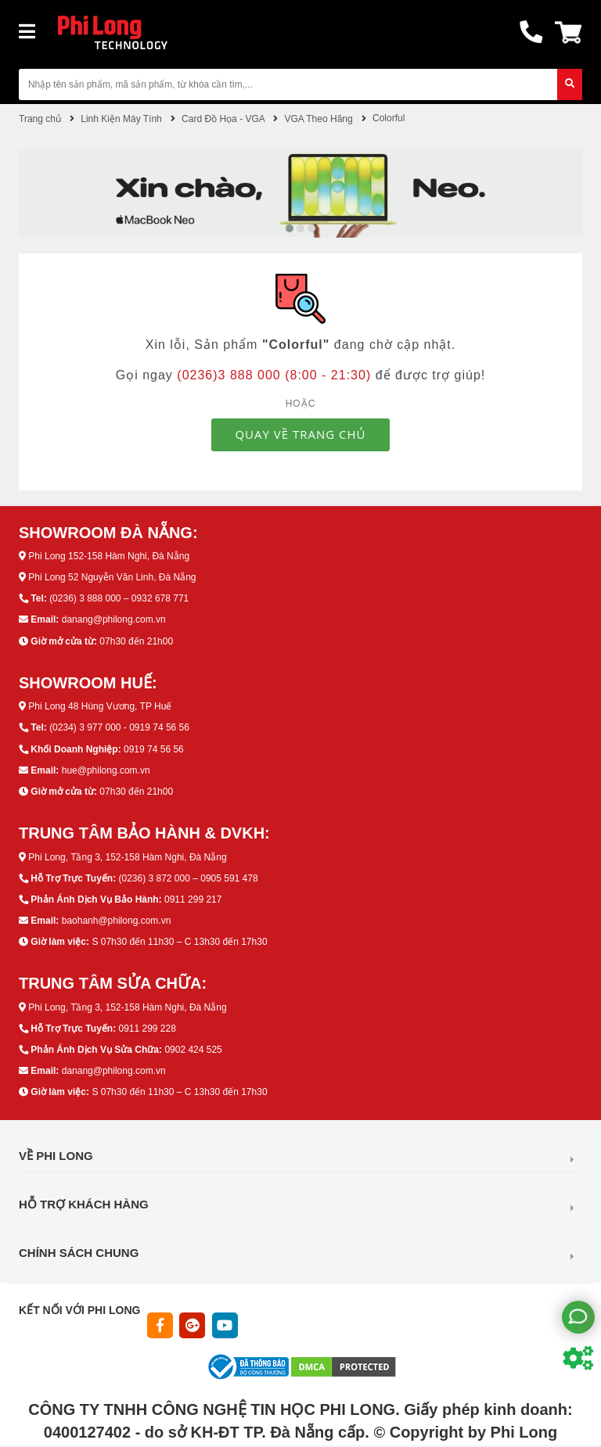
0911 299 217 (192, 899)
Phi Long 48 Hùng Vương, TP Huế (99, 706)
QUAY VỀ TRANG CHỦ (300, 434)
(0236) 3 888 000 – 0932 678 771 (119, 598)
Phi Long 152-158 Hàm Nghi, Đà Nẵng (108, 556)
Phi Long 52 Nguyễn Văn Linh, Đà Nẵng (112, 577)
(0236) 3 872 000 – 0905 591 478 (187, 878)
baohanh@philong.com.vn (116, 920)
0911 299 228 (146, 1028)
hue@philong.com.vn (106, 770)
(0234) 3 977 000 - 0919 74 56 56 (119, 727)
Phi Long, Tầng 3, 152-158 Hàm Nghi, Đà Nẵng (127, 857)
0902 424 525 (192, 1049)
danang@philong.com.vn (114, 619)
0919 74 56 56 (154, 749)
